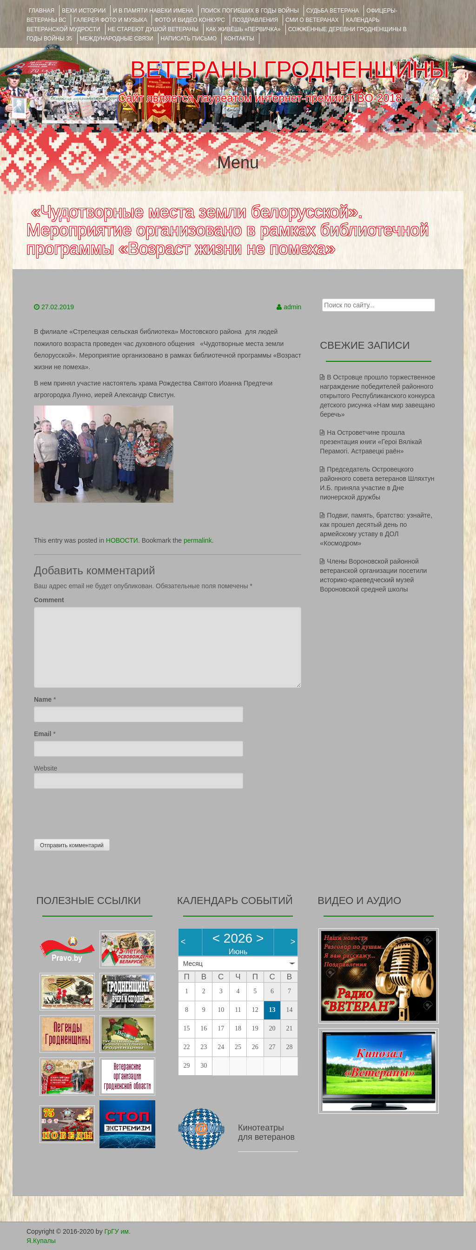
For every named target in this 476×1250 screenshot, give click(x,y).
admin (292, 307)
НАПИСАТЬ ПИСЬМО (189, 38)
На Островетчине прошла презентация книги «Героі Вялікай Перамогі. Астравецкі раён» (371, 442)
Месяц (193, 963)
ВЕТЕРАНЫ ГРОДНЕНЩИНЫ (290, 69)
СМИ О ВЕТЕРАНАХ (311, 20)
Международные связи (116, 38)
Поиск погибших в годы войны (250, 10)
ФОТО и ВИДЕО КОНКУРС (189, 20)
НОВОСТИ (122, 540)
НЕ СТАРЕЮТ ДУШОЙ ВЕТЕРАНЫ (153, 29)
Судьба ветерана (332, 10)
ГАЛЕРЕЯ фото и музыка (110, 20)
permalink (198, 540)
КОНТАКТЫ (239, 38)
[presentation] (104, 811)
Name (43, 699)
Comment (49, 600)
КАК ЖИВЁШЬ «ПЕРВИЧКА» (243, 29)
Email (42, 734)
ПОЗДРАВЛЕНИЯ (255, 20)
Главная (41, 10)
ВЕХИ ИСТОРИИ (84, 10)
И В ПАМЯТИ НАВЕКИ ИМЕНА (153, 10)
